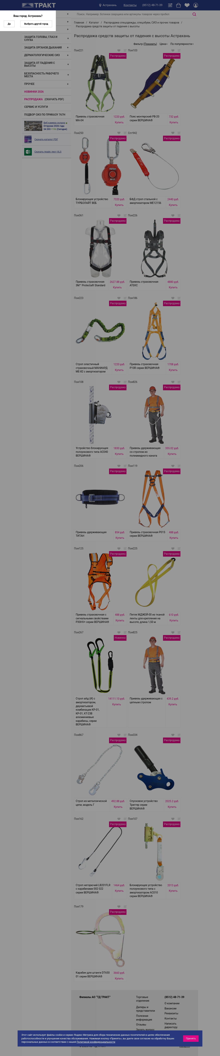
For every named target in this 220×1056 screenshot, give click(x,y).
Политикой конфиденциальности (96, 1041)
